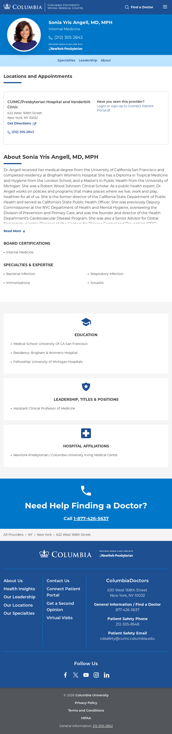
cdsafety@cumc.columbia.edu (127, 638)
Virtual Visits (60, 618)
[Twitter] (75, 675)
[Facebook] (65, 675)
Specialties (66, 60)
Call (86, 518)
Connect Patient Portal (63, 592)
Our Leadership (19, 597)
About (106, 60)
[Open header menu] (165, 6)
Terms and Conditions (86, 710)
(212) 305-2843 (68, 37)
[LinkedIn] (106, 675)
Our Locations (18, 605)
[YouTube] (86, 675)
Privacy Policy (86, 703)
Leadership (88, 60)
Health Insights (19, 589)
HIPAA (86, 718)
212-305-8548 (127, 624)
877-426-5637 (127, 610)
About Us (13, 581)
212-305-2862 (103, 726)
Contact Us (58, 581)
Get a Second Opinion (60, 607)
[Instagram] (96, 675)
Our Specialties (19, 614)
